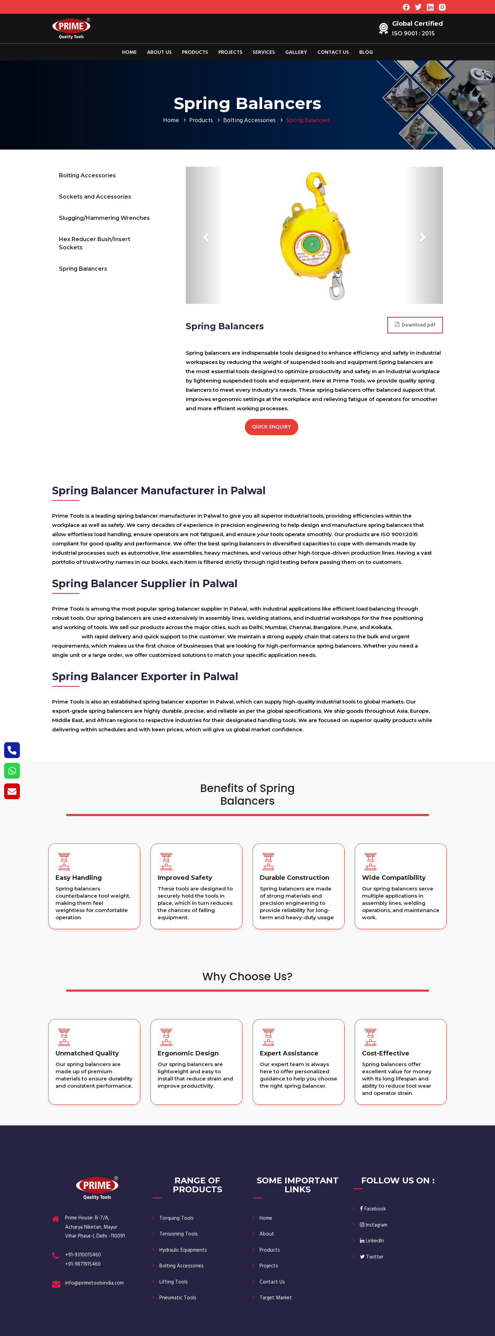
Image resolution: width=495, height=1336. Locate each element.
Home (129, 52)
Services (264, 52)
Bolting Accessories (249, 121)
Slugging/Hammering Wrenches (104, 218)
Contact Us (333, 52)
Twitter (372, 1257)
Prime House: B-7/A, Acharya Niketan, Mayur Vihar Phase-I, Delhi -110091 (95, 1227)
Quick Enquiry (271, 427)
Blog (366, 52)
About (266, 1234)
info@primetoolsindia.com (94, 1283)
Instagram (373, 1225)
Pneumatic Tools (177, 1298)
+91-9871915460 (83, 1264)
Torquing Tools (176, 1218)
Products (195, 52)
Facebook (373, 1209)
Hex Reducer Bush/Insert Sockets (94, 243)
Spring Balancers (83, 268)
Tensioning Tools (178, 1234)
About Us (159, 52)
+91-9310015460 (83, 1255)
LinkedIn (372, 1241)
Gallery (296, 52)
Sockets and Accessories (95, 196)
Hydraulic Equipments (183, 1250)
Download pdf (415, 325)
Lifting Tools (173, 1282)
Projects (230, 52)
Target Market (275, 1298)
